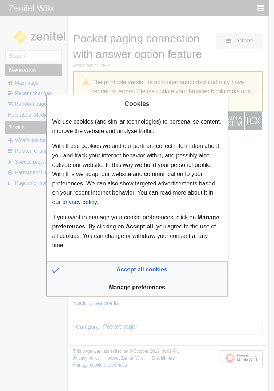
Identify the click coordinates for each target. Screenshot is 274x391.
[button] (137, 270)
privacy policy (79, 202)
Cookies (136, 103)
